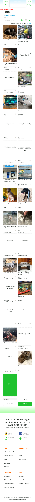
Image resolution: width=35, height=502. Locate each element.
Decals (21, 452)
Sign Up (29, 5)
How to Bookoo (8, 455)
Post (6, 5)
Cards (20, 455)
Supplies (12, 15)
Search (6, 1)
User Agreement (9, 483)
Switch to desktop (9, 487)
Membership (7, 476)
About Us (21, 476)
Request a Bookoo (24, 483)
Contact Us (7, 463)
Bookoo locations (24, 480)
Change (29, 23)
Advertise (7, 467)
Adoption (6, 15)
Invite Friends (22, 459)
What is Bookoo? (9, 452)
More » (25, 403)
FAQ (5, 459)
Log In (29, 1)
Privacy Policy (8, 480)
